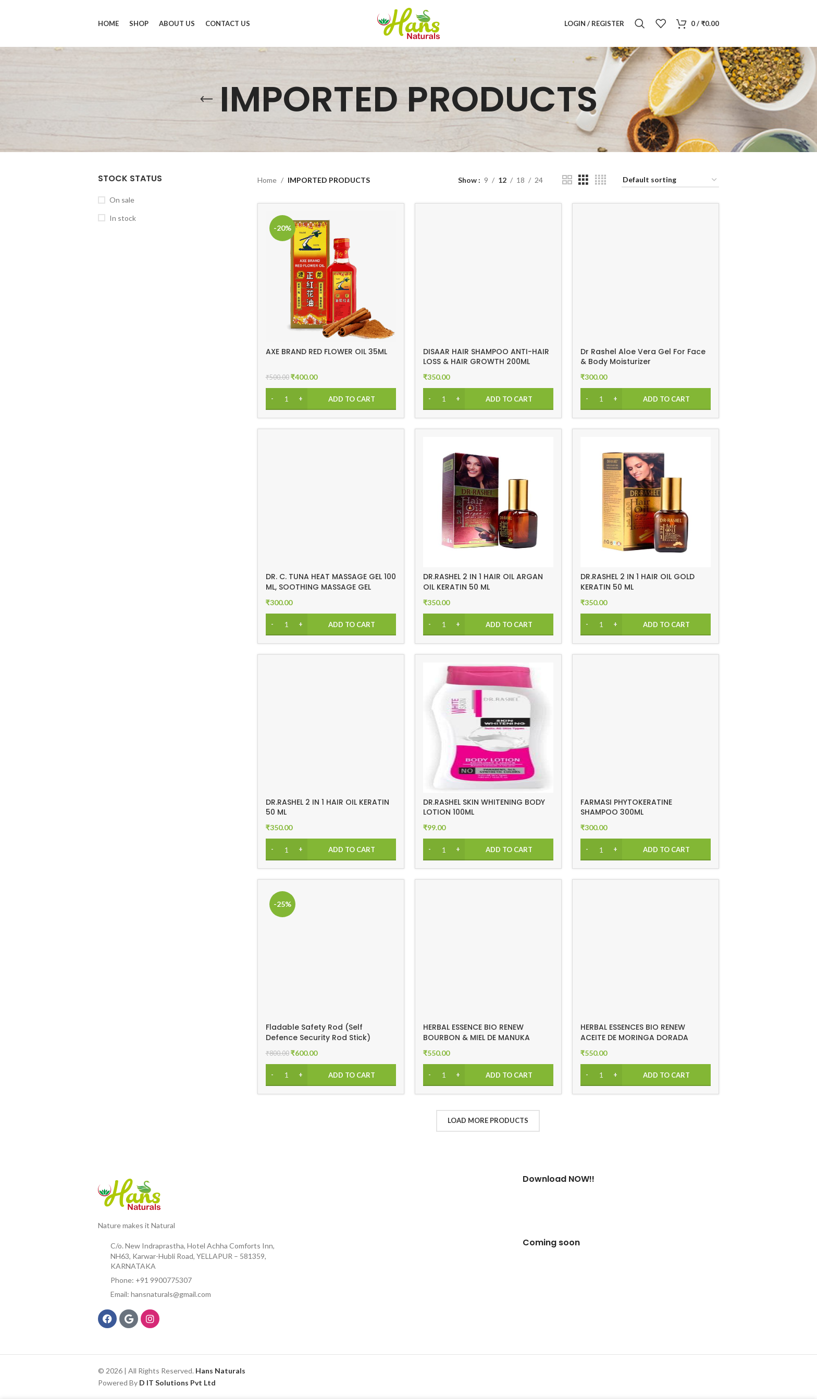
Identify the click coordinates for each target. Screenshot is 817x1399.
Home (267, 180)
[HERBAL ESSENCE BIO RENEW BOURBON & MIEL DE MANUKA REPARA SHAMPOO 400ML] (488, 953)
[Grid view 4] (600, 179)
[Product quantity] (286, 399)
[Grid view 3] (583, 179)
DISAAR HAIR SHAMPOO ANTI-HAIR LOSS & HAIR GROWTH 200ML (486, 356)
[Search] (639, 23)
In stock (122, 218)
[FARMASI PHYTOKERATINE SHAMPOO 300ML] (645, 728)
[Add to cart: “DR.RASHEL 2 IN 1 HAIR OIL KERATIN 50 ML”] (331, 849)
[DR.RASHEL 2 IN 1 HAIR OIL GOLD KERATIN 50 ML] (645, 502)
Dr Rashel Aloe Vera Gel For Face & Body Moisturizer (642, 356)
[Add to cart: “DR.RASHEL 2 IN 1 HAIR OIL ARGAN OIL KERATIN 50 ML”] (488, 624)
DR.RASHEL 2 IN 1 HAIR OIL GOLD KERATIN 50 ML (637, 581)
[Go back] (206, 99)
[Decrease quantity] (272, 399)
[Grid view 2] (567, 179)
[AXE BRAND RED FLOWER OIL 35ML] (331, 276)
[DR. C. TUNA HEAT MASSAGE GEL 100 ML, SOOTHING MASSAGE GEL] (331, 502)
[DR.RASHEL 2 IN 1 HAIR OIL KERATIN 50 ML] (331, 728)
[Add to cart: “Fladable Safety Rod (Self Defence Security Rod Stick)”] (331, 1075)
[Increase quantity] (300, 399)
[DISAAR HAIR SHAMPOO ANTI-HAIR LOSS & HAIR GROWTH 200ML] (488, 276)
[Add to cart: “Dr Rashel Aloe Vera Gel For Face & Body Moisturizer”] (645, 399)
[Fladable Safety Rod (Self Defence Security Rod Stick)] (331, 953)
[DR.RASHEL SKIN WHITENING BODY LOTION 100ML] (488, 728)
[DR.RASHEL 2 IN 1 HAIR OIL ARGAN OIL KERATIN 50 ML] (488, 502)
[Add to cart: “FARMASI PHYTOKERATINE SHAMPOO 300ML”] (645, 849)
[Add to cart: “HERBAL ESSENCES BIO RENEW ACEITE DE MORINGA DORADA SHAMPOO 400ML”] (645, 1075)
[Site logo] (408, 22)
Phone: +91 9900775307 (151, 1280)
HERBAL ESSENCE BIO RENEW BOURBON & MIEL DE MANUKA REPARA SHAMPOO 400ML (476, 1037)
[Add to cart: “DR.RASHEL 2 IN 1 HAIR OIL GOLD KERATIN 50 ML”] (645, 624)
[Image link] (129, 1193)
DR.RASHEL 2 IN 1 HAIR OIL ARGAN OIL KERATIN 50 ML (483, 581)
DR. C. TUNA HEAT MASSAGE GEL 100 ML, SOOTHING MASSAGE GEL (331, 581)
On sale (121, 199)
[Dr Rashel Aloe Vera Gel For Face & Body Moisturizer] (645, 276)
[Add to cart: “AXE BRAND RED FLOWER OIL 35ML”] (331, 399)
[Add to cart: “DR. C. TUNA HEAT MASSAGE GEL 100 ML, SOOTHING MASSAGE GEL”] (331, 624)
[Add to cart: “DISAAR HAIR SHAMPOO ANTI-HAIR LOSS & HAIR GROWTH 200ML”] (488, 399)
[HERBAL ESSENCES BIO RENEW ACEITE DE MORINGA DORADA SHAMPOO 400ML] (645, 953)
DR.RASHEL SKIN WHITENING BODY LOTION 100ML (484, 807)
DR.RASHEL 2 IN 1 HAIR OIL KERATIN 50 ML (327, 807)
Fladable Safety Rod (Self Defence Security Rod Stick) (318, 1032)
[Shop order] (670, 180)
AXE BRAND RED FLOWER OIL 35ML (326, 351)
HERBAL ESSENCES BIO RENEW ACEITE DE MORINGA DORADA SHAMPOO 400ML (634, 1037)
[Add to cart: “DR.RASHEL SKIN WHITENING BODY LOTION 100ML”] (488, 849)
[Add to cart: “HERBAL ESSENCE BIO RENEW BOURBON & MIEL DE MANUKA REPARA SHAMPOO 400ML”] (488, 1075)
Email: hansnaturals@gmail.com (160, 1294)
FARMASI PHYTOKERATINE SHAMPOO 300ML (626, 807)
